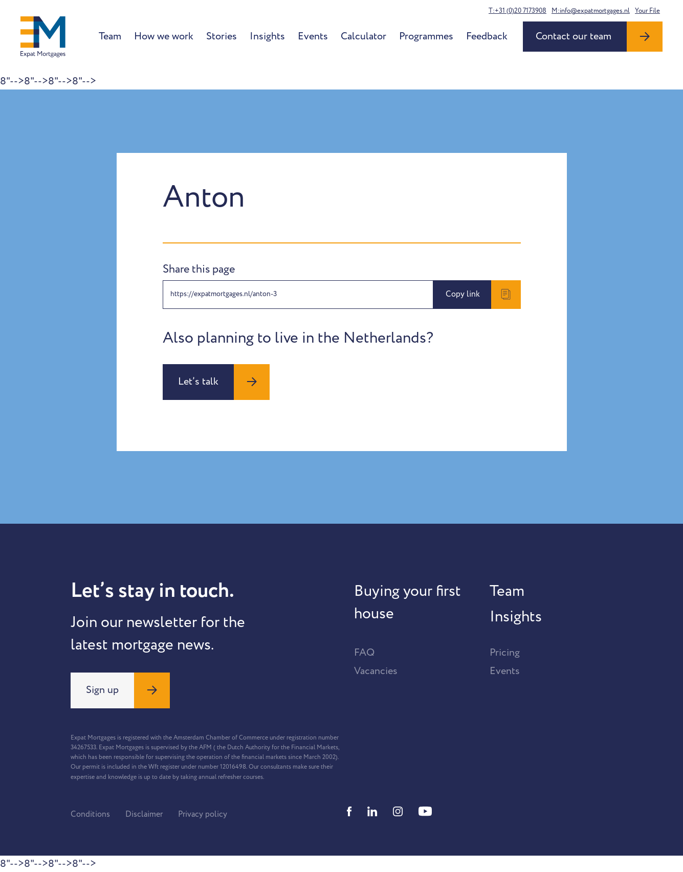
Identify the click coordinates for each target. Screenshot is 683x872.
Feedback (487, 36)
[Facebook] (349, 811)
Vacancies (376, 671)
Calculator (363, 36)
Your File (647, 10)
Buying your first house (407, 602)
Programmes (426, 36)
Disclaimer (144, 814)
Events (313, 36)
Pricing (505, 652)
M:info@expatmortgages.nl (591, 10)
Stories (221, 36)
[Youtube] (425, 811)
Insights (267, 36)
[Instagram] (398, 811)
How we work (163, 36)
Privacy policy (202, 814)
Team (110, 36)
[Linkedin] (372, 811)
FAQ (364, 652)
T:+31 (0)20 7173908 (517, 10)
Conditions (90, 814)
